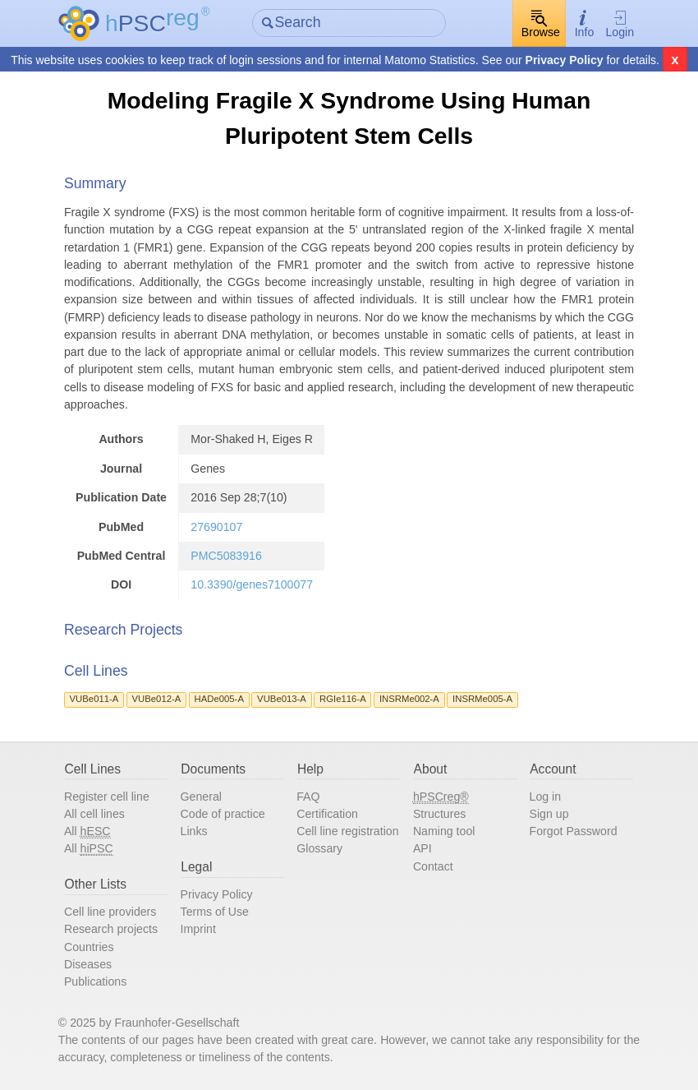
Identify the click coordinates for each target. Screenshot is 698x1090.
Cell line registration (347, 831)
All (87, 831)
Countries (89, 947)
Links (194, 831)
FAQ (307, 796)
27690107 (216, 526)
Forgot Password (574, 831)
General (201, 796)
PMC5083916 (226, 555)
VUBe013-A (281, 699)
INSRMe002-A (409, 699)
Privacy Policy (565, 60)
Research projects (111, 928)
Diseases (88, 964)
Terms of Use (215, 911)
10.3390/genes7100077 (252, 584)
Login (619, 24)
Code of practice (223, 813)
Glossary (319, 848)
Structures (439, 813)
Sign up (549, 813)
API (422, 848)
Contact (433, 866)
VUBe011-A (94, 699)
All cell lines (94, 813)
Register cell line (106, 796)
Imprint (198, 928)
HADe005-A (219, 699)
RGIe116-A (342, 699)
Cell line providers (110, 911)
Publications (95, 981)
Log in (546, 796)
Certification (327, 813)
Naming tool (444, 831)
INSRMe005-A (482, 699)
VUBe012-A (156, 699)
